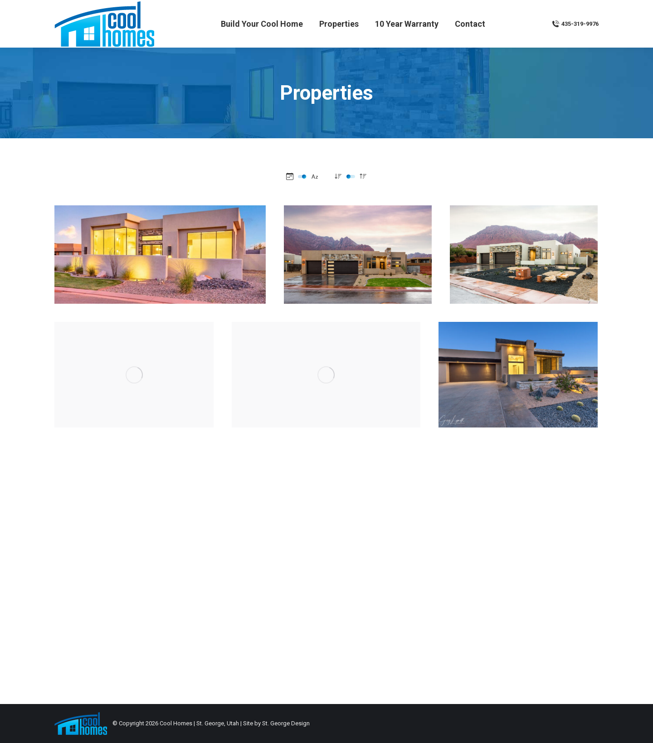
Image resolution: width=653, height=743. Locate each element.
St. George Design (286, 723)
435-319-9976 (575, 24)
